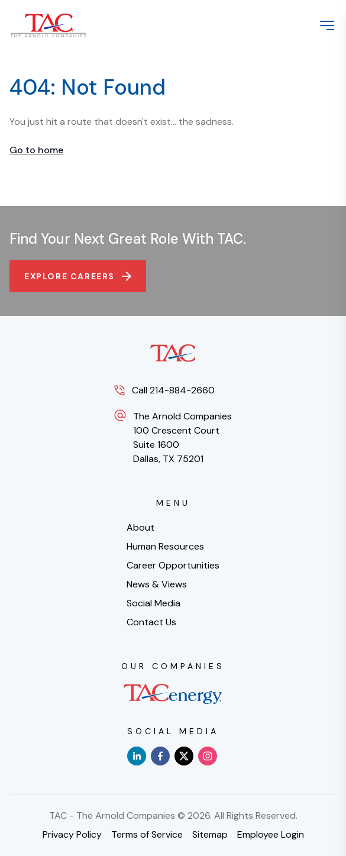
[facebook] (160, 756)
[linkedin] (136, 756)
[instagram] (207, 756)
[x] (183, 756)
